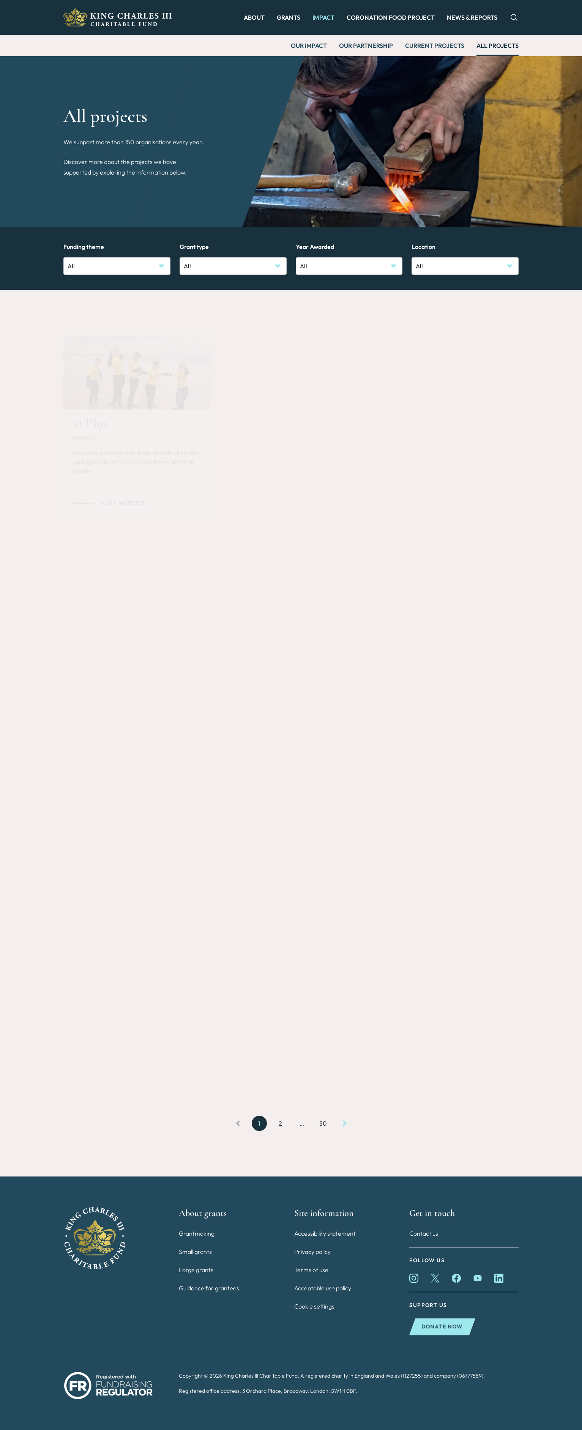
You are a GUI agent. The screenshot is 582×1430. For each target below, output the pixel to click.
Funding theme (83, 246)
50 (323, 1123)
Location (423, 246)
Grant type (194, 246)
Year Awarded (315, 246)
